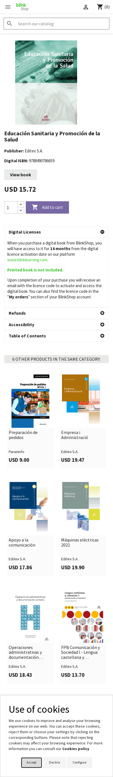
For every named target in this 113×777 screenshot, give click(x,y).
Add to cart (47, 207)
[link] (30, 391)
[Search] (56, 23)
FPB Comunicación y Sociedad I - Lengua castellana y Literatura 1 (80, 622)
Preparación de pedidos (23, 405)
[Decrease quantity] (20, 210)
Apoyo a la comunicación (22, 513)
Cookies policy (75, 748)
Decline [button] (54, 762)
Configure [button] (79, 762)
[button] (56, 232)
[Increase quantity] (20, 204)
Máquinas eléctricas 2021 (80, 513)
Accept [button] (31, 762)
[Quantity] (11, 207)
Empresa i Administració (74, 405)
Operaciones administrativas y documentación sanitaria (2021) (25, 622)
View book (20, 174)
